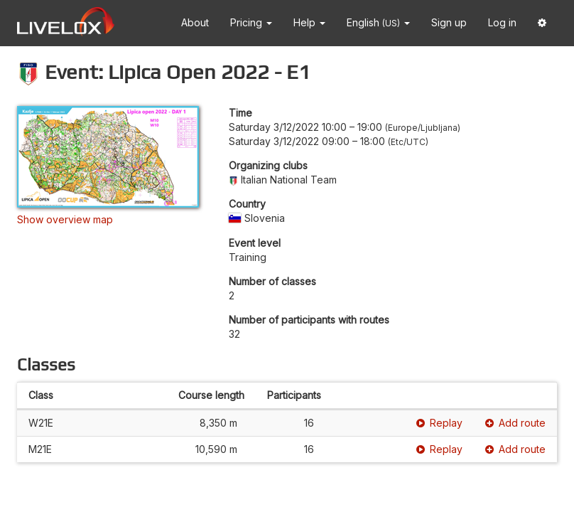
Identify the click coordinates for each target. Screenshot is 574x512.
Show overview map (65, 219)
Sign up (449, 22)
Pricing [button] (251, 22)
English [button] (378, 22)
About (195, 22)
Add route (515, 423)
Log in (502, 22)
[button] (542, 23)
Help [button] (309, 22)
